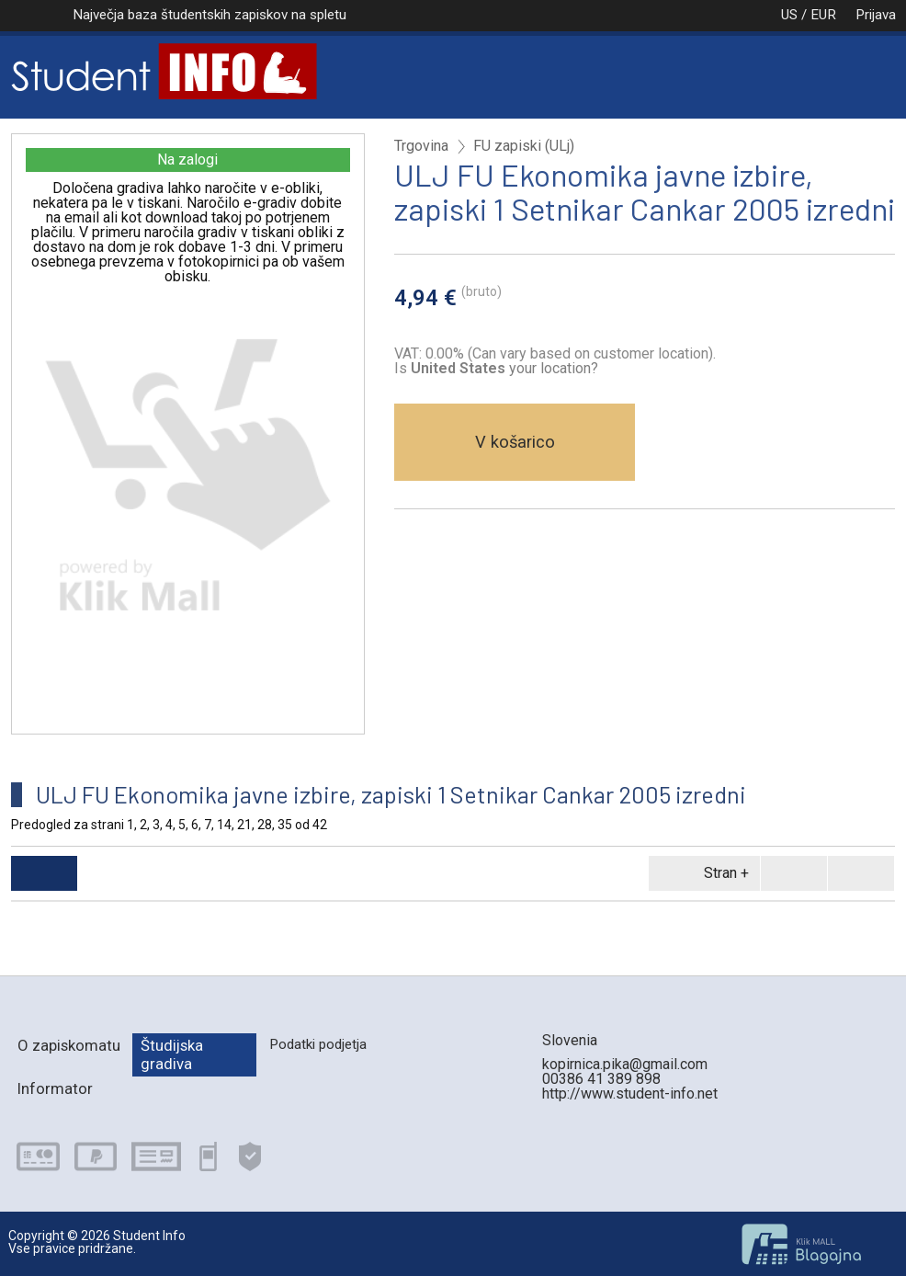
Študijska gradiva (172, 1054)
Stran (701, 873)
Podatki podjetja (318, 1044)
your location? (504, 368)
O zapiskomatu (68, 1045)
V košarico (515, 441)
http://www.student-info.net (630, 1093)
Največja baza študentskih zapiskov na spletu (209, 14)
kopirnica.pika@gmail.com (625, 1064)
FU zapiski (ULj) (523, 146)
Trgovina (421, 146)
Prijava (875, 14)
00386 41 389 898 (601, 1079)
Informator (55, 1088)
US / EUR (789, 15)
